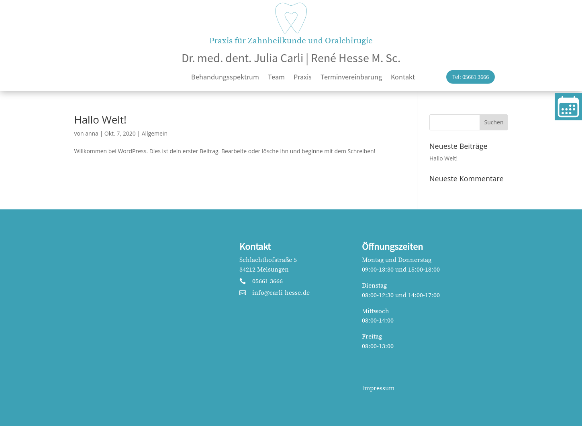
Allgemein (154, 133)
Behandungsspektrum (225, 77)
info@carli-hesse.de (281, 293)
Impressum (378, 388)
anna (91, 133)
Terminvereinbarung (351, 77)
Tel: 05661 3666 (470, 77)
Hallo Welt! (100, 119)
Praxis (303, 77)
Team (276, 77)
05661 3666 (267, 281)
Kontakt (403, 77)
